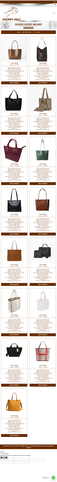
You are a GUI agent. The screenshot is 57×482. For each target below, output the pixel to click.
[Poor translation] (5, 457)
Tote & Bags (37, 32)
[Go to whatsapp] (53, 478)
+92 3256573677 (6, 4)
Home (18, 32)
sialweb (28, 447)
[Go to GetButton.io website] (53, 480)
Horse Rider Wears (26, 32)
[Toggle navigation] (54, 13)
